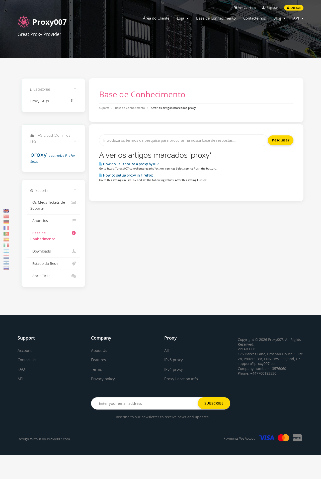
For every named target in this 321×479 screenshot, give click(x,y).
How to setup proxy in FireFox (126, 175)
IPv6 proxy (174, 359)
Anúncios (53, 221)
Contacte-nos (254, 18)
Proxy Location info (182, 378)
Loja (183, 18)
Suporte (104, 108)
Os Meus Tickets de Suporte (53, 205)
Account (25, 350)
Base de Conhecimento (216, 18)
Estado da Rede (53, 264)
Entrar (293, 8)
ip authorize (56, 155)
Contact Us (28, 359)
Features (99, 359)
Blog (279, 18)
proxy (38, 154)
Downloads (53, 251)
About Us (100, 350)
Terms (97, 369)
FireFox (70, 155)
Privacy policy (104, 378)
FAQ (21, 369)
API (298, 18)
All (166, 350)
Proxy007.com (58, 439)
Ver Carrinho (245, 8)
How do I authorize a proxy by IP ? (129, 164)
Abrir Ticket (53, 276)
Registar (270, 8)
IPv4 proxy (174, 369)
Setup (34, 161)
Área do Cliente (156, 18)
